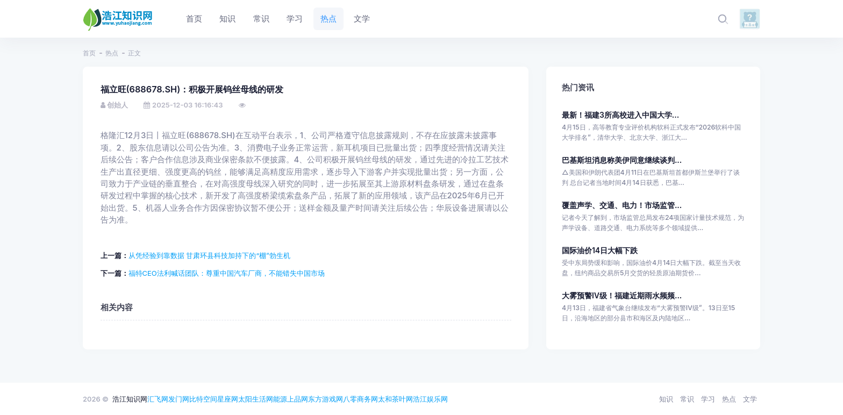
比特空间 (203, 399)
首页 (89, 53)
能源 (280, 399)
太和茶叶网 (395, 399)
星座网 (227, 399)
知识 (666, 399)
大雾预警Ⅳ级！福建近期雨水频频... (622, 295)
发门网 (178, 399)
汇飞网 (157, 399)
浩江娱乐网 (430, 399)
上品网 (297, 399)
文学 (750, 399)
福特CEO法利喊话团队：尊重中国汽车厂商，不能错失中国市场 (226, 273)
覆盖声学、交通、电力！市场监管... (622, 205)
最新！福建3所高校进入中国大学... (620, 114)
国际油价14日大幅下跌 (600, 250)
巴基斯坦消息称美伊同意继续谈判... (622, 159)
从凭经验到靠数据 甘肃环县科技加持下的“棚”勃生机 (209, 255)
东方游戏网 (325, 399)
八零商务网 (360, 399)
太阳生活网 (255, 399)
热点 (111, 53)
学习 (708, 399)
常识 (687, 399)
